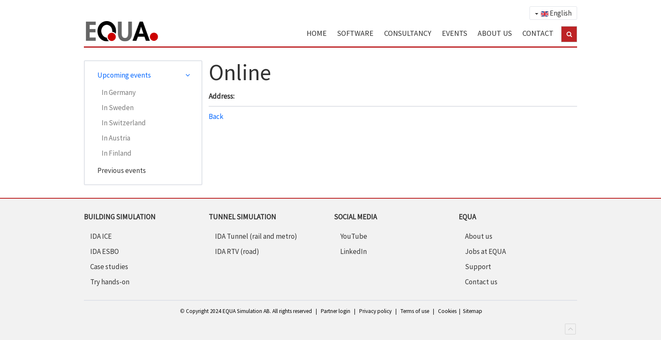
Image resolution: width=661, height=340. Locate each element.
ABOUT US (495, 33)
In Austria (116, 138)
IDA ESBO (104, 251)
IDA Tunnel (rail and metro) (256, 236)
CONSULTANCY (407, 33)
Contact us (481, 281)
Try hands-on (109, 281)
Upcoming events (124, 75)
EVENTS (454, 33)
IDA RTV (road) (237, 251)
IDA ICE (101, 236)
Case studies (109, 266)
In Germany (119, 92)
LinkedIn (353, 251)
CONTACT (538, 33)
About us (478, 236)
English (553, 13)
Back (216, 116)
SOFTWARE (355, 33)
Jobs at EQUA (485, 251)
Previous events (121, 170)
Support (478, 266)
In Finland (117, 153)
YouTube (353, 236)
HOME (316, 33)
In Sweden (118, 107)
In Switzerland (124, 122)
